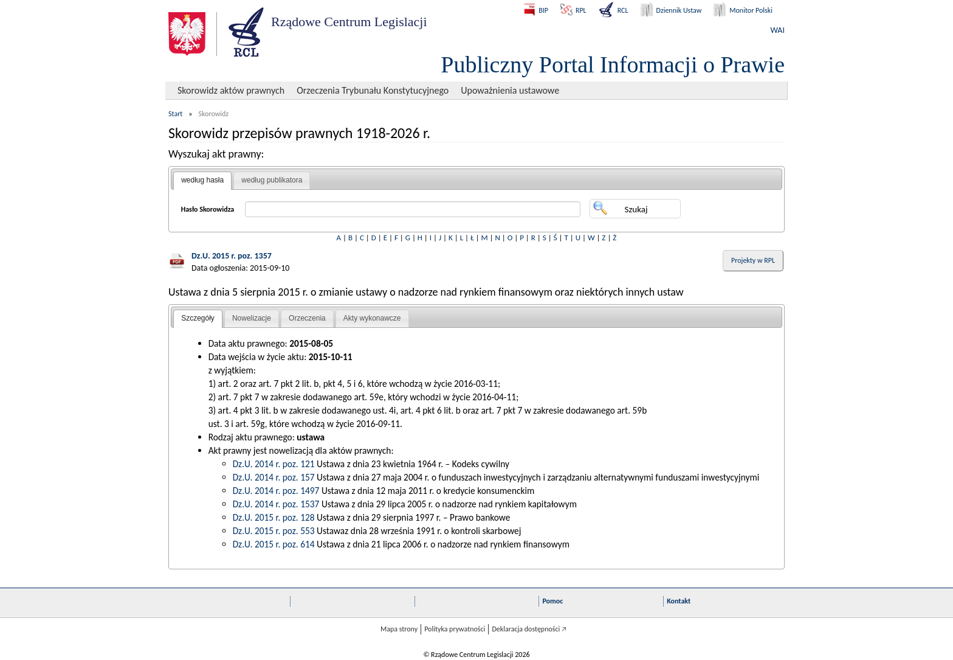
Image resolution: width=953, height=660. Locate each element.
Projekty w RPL (753, 260)
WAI (778, 30)
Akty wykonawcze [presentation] (372, 318)
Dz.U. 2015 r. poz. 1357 (231, 256)
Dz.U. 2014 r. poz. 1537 (276, 504)
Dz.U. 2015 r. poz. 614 (274, 544)
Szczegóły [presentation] (198, 318)
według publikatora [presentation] (271, 180)
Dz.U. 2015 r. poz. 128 (274, 517)
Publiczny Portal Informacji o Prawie (613, 64)
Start (175, 113)
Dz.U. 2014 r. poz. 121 (274, 464)
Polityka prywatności (454, 629)
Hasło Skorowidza (208, 209)
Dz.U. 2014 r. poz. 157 (274, 477)
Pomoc (552, 601)
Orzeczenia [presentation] (307, 318)
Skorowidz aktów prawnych (230, 90)
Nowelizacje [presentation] (251, 318)
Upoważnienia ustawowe (510, 90)
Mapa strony (399, 629)
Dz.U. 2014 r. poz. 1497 (276, 490)
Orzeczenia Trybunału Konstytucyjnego (373, 90)
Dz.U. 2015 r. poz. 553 (274, 531)
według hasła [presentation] (202, 180)
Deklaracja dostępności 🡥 (529, 629)
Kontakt (678, 601)
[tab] (202, 181)
